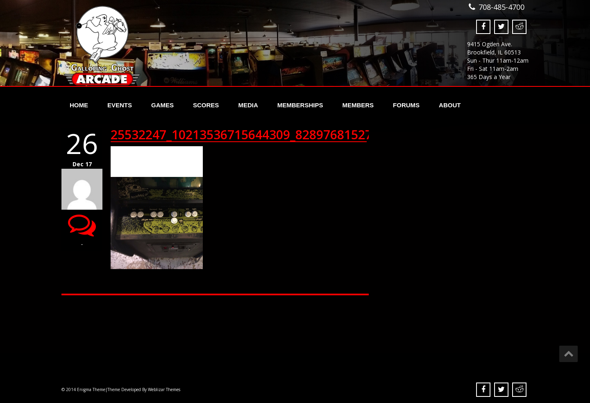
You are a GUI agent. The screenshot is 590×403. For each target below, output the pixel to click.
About (450, 105)
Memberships (300, 105)
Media (248, 105)
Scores (206, 105)
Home (79, 105)
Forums (406, 105)
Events (119, 105)
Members (358, 105)
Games (162, 105)
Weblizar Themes (164, 389)
